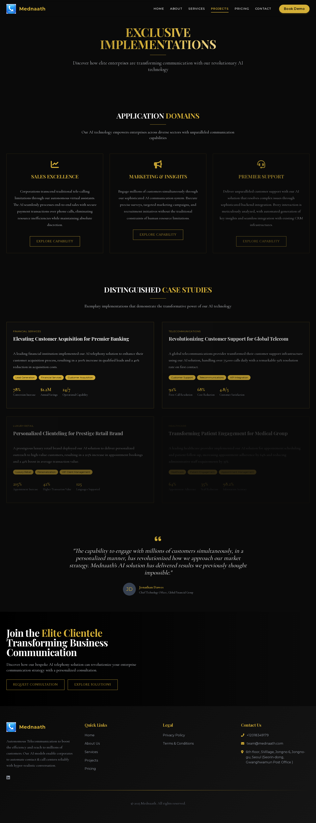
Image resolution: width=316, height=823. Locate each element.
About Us (92, 743)
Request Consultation (35, 684)
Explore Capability (54, 241)
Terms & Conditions (178, 743)
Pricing (242, 8)
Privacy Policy (174, 735)
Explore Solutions (92, 684)
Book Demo (294, 9)
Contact (263, 8)
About (176, 8)
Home (159, 8)
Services (196, 8)
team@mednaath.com (265, 743)
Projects (220, 8)
